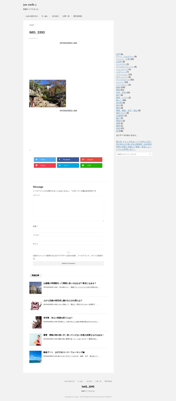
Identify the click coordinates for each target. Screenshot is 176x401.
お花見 (119, 62)
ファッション (122, 74)
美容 (118, 128)
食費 (118, 123)
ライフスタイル (123, 80)
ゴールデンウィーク (125, 67)
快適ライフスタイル (88, 391)
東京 (118, 105)
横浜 (118, 108)
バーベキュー (122, 85)
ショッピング (122, 69)
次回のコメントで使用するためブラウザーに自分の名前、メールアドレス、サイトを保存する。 (68, 257)
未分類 (119, 103)
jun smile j (29, 4)
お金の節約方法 (32, 16)
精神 (118, 126)
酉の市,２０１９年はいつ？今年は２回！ (134, 142)
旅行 (118, 95)
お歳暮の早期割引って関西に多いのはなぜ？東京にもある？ (69, 283)
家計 (118, 118)
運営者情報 (77, 16)
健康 (118, 87)
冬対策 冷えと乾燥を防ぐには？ (58, 318)
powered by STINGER (104, 397)
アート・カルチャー (125, 57)
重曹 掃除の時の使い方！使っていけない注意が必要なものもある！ (73, 335)
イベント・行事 (123, 59)
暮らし (119, 100)
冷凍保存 (120, 116)
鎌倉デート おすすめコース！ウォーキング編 (63, 352)
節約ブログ (121, 113)
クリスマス (121, 64)
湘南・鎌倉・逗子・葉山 (127, 110)
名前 (35, 226)
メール (36, 235)
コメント (36, 195)
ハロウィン (121, 72)
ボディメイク (122, 77)
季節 (118, 90)
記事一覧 (66, 16)
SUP (118, 54)
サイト (35, 244)
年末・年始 (121, 92)
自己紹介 (55, 16)
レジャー (120, 82)
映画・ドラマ (122, 98)
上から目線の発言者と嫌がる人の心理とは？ (62, 300)
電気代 (119, 121)
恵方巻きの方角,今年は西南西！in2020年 (134, 144)
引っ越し (44, 16)
